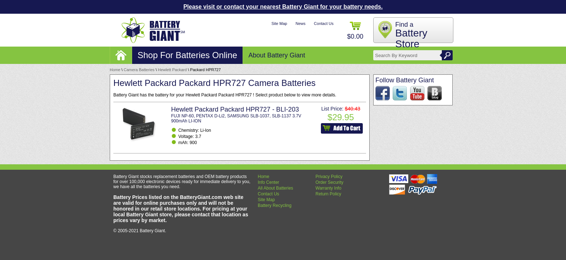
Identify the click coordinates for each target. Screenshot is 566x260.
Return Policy (328, 193)
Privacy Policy (329, 176)
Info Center (268, 182)
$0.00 (355, 31)
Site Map (279, 23)
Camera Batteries (139, 70)
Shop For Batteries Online (187, 55)
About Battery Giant (276, 55)
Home (115, 70)
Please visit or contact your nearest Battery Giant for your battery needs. (283, 7)
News (301, 23)
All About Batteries (275, 188)
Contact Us (324, 23)
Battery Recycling (274, 205)
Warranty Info (328, 188)
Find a (411, 35)
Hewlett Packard (172, 70)
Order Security (329, 182)
